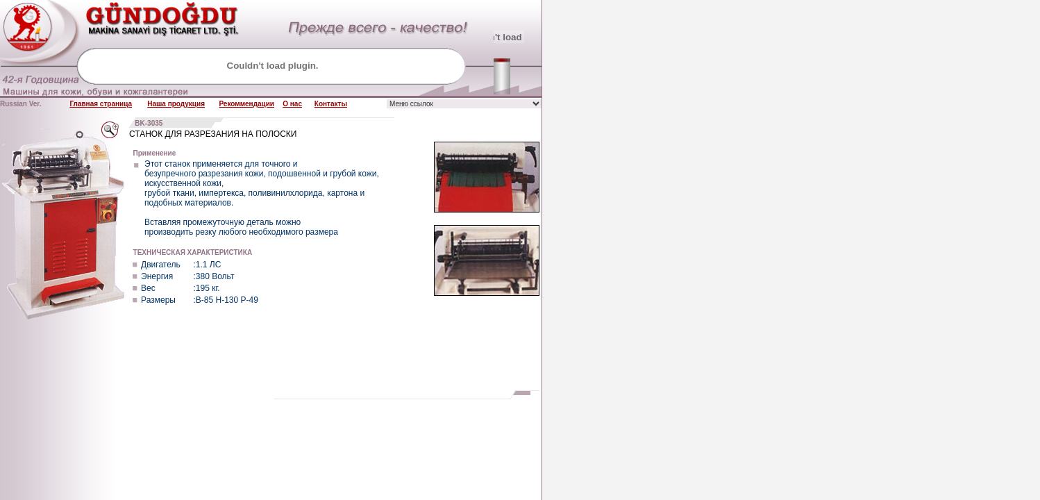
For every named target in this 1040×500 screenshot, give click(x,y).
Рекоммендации (246, 104)
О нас (292, 104)
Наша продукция (176, 104)
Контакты (330, 104)
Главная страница (100, 104)
